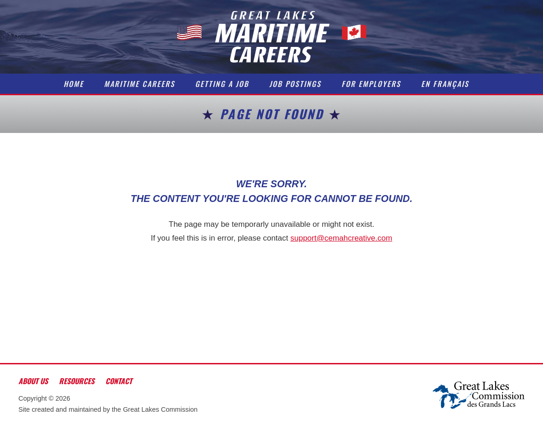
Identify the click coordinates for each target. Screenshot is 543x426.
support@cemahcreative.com (341, 238)
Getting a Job (222, 83)
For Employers (371, 83)
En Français (445, 83)
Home (74, 83)
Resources (76, 380)
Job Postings (295, 83)
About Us (33, 380)
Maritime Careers (139, 83)
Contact (118, 380)
